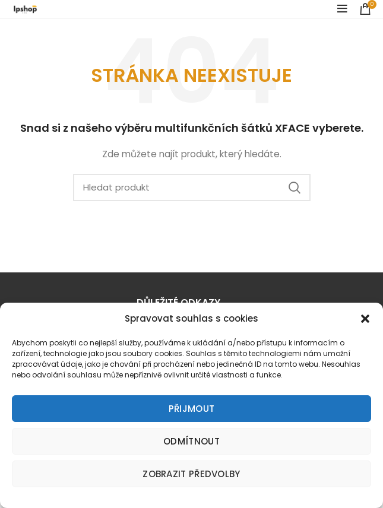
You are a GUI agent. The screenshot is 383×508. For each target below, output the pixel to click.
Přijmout (191, 408)
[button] (365, 319)
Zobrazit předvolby (191, 474)
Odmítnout (191, 441)
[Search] (192, 187)
